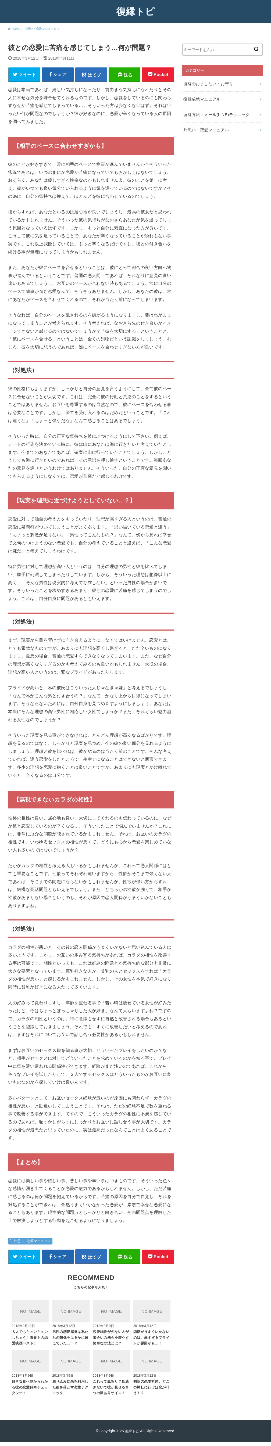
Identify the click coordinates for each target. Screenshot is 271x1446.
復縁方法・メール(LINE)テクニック (214, 111)
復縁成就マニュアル (200, 97)
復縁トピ (135, 11)
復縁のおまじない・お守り (206, 83)
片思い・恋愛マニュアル (32, 1243)
